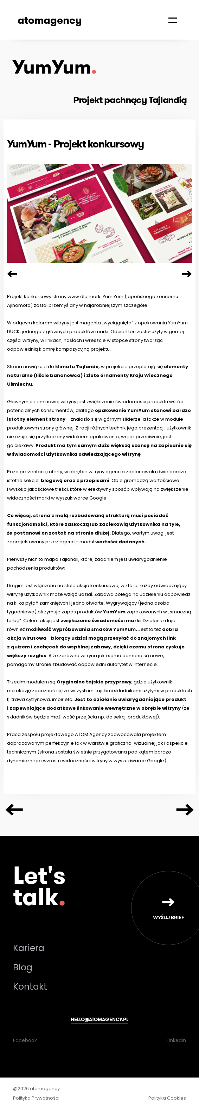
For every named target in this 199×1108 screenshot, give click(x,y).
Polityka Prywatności (36, 1098)
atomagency (50, 20)
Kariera (28, 948)
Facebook (25, 1040)
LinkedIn (176, 1040)
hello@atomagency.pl (99, 1019)
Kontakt (30, 986)
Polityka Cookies (167, 1098)
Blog (22, 967)
